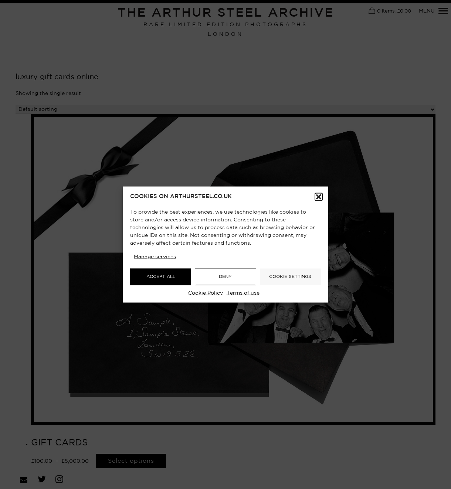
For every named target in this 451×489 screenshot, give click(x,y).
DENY (225, 277)
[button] (318, 196)
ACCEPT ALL (160, 277)
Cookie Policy (205, 293)
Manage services (155, 256)
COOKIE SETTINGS (290, 277)
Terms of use (243, 293)
